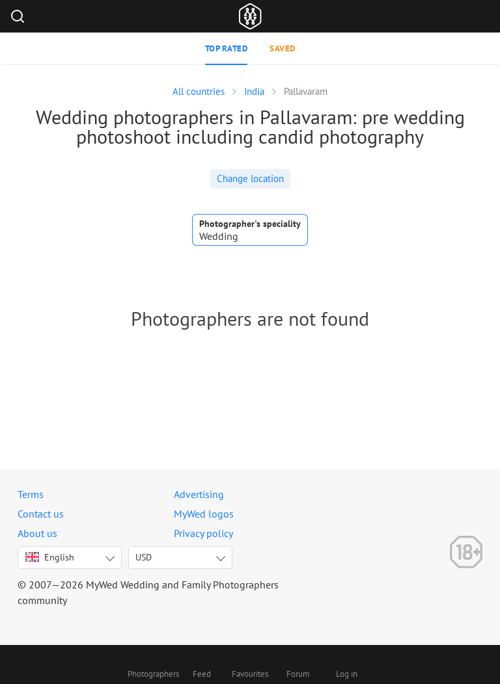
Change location (250, 178)
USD (143, 557)
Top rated (226, 48)
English (49, 557)
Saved (283, 48)
